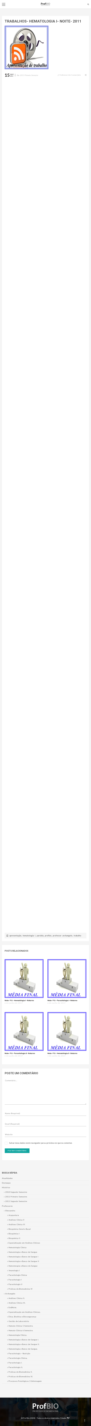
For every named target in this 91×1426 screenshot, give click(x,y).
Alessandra (10, 1211)
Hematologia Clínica (17, 1247)
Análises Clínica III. (17, 1303)
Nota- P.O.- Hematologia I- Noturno (19, 1000)
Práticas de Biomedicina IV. (21, 1376)
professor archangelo (62, 935)
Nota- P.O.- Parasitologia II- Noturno (20, 1053)
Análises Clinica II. (17, 1298)
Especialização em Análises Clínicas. (25, 1312)
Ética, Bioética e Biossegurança (22, 1317)
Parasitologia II (15, 1284)
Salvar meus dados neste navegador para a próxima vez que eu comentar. (40, 1143)
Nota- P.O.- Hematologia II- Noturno (62, 1053)
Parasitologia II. (16, 1367)
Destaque (6, 1183)
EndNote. (13, 1307)
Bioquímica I (14, 1234)
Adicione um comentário (69, 75)
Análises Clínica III (17, 1224)
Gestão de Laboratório (19, 1321)
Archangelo (10, 1294)
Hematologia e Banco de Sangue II (24, 1261)
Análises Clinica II (16, 1220)
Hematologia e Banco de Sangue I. (24, 1340)
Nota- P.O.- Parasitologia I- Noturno (62, 1000)
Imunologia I (14, 1270)
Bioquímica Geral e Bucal (20, 1229)
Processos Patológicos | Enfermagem (25, 1381)
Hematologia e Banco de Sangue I (23, 1257)
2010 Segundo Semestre (16, 1192)
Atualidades (7, 1178)
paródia (40, 935)
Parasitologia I (15, 1280)
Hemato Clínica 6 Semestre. (21, 1330)
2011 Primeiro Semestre (29, 75)
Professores (7, 1206)
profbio (48, 935)
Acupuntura (14, 1215)
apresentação (15, 935)
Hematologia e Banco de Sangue (23, 1252)
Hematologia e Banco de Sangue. (23, 1349)
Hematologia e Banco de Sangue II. (24, 1344)
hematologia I (29, 935)
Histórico (6, 1187)
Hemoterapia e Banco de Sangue (23, 1266)
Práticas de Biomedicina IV (21, 1289)
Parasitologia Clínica (18, 1275)
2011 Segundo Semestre (16, 1201)
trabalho (77, 935)
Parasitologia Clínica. (18, 1358)
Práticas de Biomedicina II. (20, 1372)
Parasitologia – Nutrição (19, 1353)
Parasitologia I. (15, 1363)
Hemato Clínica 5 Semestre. (21, 1326)
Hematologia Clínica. (18, 1335)
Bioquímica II (14, 1238)
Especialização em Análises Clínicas (24, 1243)
